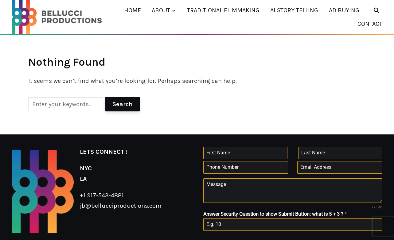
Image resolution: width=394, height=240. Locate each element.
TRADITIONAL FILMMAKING (223, 10)
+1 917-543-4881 (102, 195)
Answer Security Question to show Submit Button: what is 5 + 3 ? (275, 214)
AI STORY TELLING (294, 10)
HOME (132, 10)
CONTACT (369, 23)
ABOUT (161, 10)
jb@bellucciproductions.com (121, 205)
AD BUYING (344, 10)
